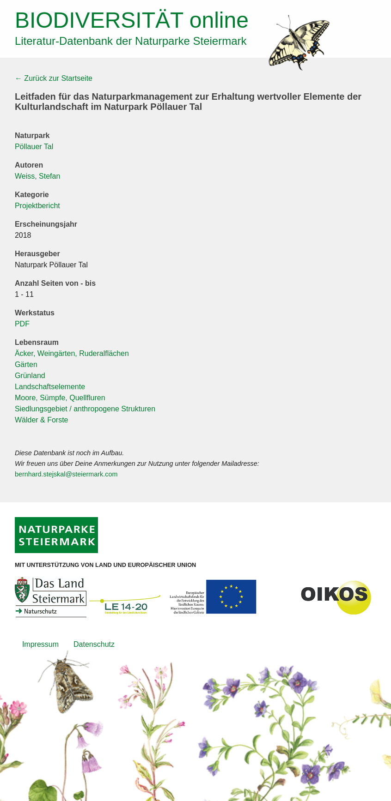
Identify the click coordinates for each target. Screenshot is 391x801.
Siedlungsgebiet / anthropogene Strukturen (85, 409)
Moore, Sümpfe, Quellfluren (60, 398)
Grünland (30, 375)
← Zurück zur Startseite (53, 78)
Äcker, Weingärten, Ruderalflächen (72, 353)
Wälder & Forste (41, 420)
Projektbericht (37, 206)
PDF (22, 324)
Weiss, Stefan (37, 176)
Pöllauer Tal (34, 147)
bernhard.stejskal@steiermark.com (66, 474)
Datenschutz (94, 644)
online (132, 20)
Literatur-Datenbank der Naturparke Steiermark (131, 41)
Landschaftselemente (50, 387)
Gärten (26, 364)
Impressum (40, 644)
